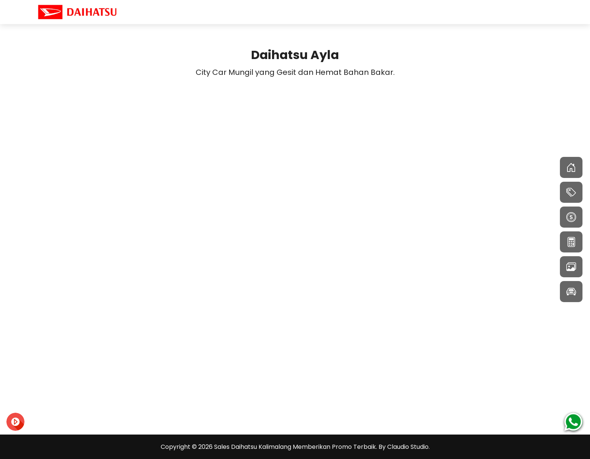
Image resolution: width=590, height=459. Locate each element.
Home (473, 12)
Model (506, 12)
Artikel (539, 12)
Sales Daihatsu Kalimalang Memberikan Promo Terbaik (295, 446)
